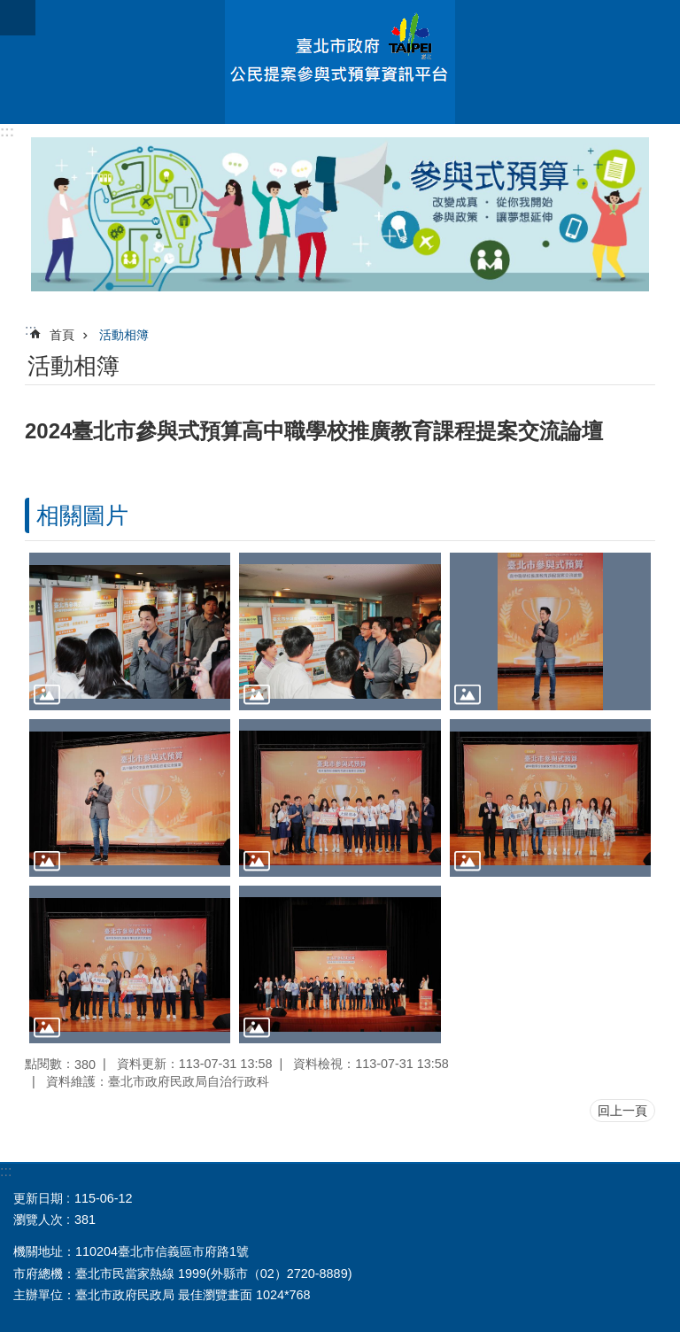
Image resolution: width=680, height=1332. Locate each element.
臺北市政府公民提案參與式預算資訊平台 (340, 62)
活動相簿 (124, 335)
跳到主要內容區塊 (9, 9)
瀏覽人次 (38, 1219)
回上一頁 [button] (622, 1111)
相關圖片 (82, 515)
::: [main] (30, 329)
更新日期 (38, 1198)
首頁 (62, 335)
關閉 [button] (17, 17)
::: (7, 131)
